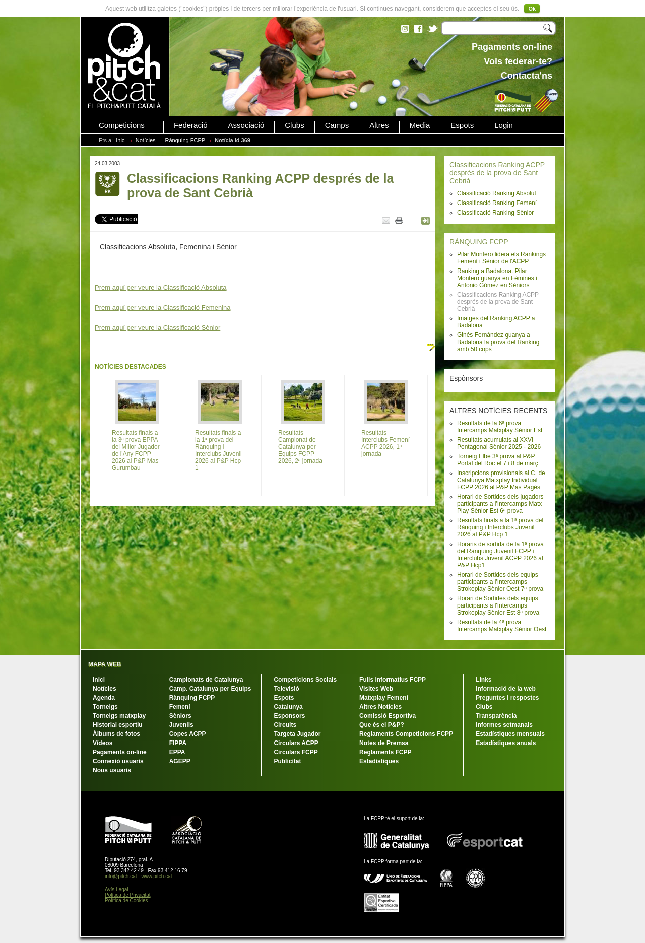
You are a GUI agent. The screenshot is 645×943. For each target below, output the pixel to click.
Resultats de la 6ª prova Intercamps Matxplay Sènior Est (499, 427)
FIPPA (177, 743)
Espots (462, 125)
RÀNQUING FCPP (478, 242)
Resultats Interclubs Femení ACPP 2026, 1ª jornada (385, 443)
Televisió (286, 688)
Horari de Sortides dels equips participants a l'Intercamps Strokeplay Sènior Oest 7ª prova (500, 581)
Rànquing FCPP (185, 140)
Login (503, 125)
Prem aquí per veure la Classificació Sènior (157, 327)
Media (420, 125)
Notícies (146, 140)
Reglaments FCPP (385, 752)
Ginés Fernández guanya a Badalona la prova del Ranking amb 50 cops (498, 342)
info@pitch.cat (121, 876)
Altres (379, 125)
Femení (179, 706)
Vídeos (102, 743)
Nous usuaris (112, 770)
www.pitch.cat (156, 876)
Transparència (496, 715)
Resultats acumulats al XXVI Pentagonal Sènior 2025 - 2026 (499, 443)
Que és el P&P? (381, 724)
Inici (121, 140)
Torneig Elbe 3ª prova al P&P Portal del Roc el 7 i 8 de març (497, 460)
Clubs (294, 125)
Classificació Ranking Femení (497, 203)
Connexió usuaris (118, 761)
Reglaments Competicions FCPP (406, 733)
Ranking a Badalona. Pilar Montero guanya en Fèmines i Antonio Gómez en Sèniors (497, 278)
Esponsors (289, 715)
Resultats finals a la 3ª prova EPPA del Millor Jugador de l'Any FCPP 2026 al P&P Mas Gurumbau (136, 450)
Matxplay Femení (383, 697)
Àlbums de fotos (116, 733)
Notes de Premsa (383, 743)
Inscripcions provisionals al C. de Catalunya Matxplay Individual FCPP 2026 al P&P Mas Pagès (501, 480)
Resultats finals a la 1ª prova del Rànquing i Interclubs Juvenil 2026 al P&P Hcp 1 (500, 527)
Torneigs (105, 706)
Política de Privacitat (128, 895)
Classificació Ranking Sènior (495, 212)
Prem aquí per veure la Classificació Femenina (163, 307)
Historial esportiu (118, 724)
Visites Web (376, 688)
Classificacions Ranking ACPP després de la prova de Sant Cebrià (497, 173)
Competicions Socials (305, 679)
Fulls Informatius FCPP (392, 679)
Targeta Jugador (297, 733)
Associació (246, 125)
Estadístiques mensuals (510, 733)
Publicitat (287, 761)
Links (483, 679)
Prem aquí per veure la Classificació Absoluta (161, 287)
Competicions (122, 125)
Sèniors (180, 715)
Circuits (285, 724)
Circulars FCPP (295, 752)
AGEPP (179, 761)
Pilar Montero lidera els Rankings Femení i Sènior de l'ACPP (501, 258)
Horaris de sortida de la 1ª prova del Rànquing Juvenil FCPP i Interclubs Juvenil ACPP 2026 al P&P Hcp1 (500, 555)
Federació (191, 125)
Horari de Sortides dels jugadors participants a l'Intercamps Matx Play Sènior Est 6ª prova (500, 503)
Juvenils (181, 724)
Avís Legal (116, 889)
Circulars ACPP (296, 743)
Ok (532, 9)
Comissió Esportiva (387, 715)
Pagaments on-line (120, 752)
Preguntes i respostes (507, 697)
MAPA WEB (104, 664)
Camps (337, 125)
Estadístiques (379, 761)
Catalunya (288, 706)
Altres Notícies (380, 706)
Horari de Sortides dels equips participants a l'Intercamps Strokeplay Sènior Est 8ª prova (498, 605)
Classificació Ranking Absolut (496, 193)
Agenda (104, 697)
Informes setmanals (504, 724)
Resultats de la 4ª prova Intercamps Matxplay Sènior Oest (501, 626)
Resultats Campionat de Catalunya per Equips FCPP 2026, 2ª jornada (300, 446)
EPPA (177, 752)
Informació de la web (506, 688)
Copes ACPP (187, 733)
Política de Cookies (126, 900)
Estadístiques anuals (506, 743)
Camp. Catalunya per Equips (210, 688)
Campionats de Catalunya (206, 679)
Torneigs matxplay (119, 715)
